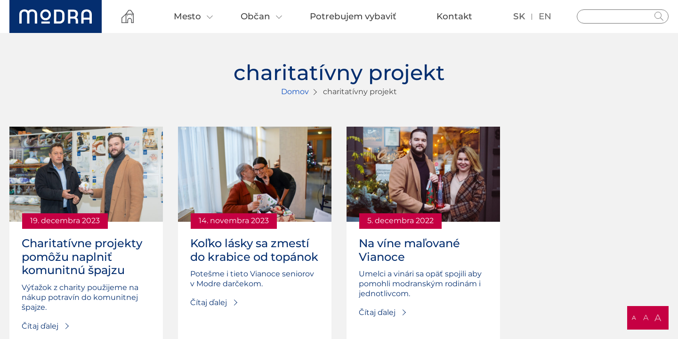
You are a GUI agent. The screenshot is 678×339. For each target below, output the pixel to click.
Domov (295, 91)
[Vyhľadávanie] (623, 16)
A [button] (634, 317)
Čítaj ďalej (40, 326)
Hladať (659, 16)
